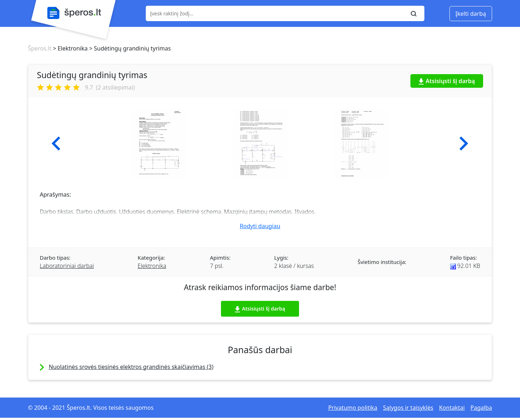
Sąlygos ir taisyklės (408, 408)
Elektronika (152, 266)
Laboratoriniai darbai (67, 266)
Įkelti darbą (471, 14)
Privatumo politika (352, 408)
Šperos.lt (39, 48)
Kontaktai (452, 408)
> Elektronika (69, 48)
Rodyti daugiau (260, 226)
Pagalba (481, 408)
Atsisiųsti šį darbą (447, 81)
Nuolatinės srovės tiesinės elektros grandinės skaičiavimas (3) (131, 367)
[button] (56, 143)
